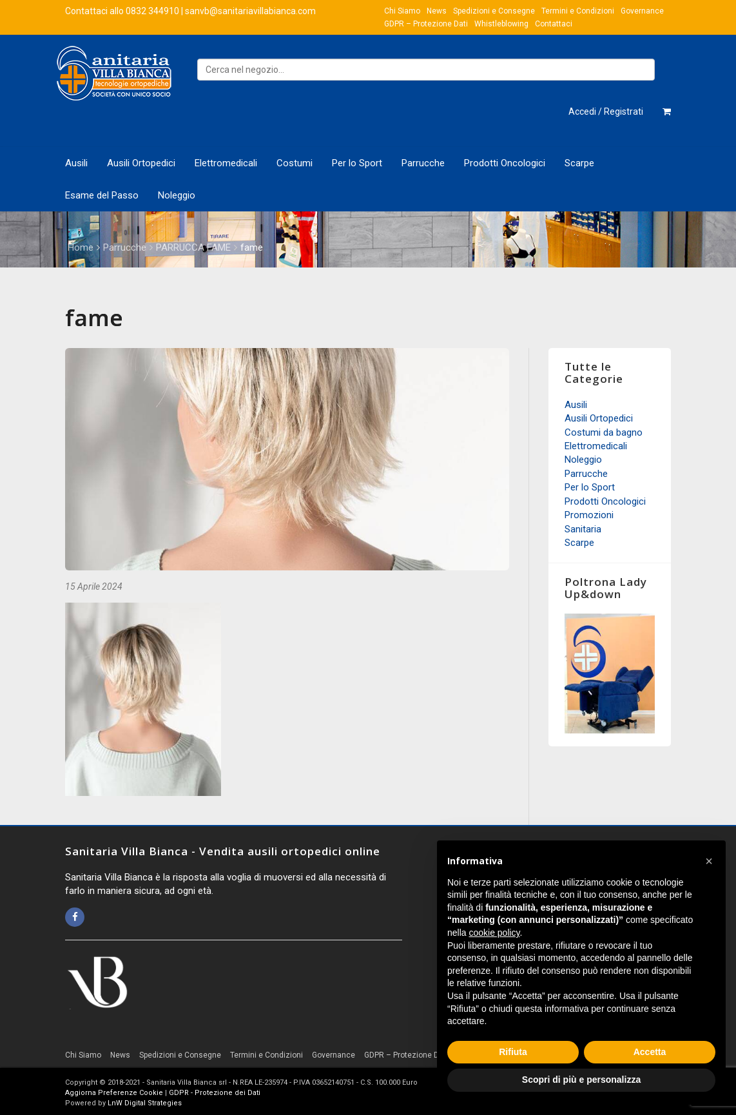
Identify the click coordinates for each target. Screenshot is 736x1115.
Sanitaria (583, 529)
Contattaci (553, 23)
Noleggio (176, 195)
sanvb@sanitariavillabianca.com (250, 11)
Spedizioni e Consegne (494, 10)
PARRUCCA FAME (193, 247)
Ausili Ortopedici (141, 163)
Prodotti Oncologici (504, 163)
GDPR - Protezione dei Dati (214, 1093)
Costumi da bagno (604, 432)
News (437, 10)
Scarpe (579, 163)
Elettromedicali (226, 163)
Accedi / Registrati (605, 111)
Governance (642, 10)
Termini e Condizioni (577, 10)
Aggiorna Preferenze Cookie (114, 1093)
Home (80, 247)
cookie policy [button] (494, 932)
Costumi (294, 163)
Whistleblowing (501, 23)
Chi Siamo (402, 10)
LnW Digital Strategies (145, 1103)
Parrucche (423, 163)
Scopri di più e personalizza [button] (581, 1079)
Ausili (76, 163)
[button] (709, 861)
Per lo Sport (357, 163)
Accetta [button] (650, 1052)
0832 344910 (152, 11)
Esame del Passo (102, 195)
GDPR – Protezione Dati (426, 23)
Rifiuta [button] (513, 1052)
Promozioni (589, 515)
